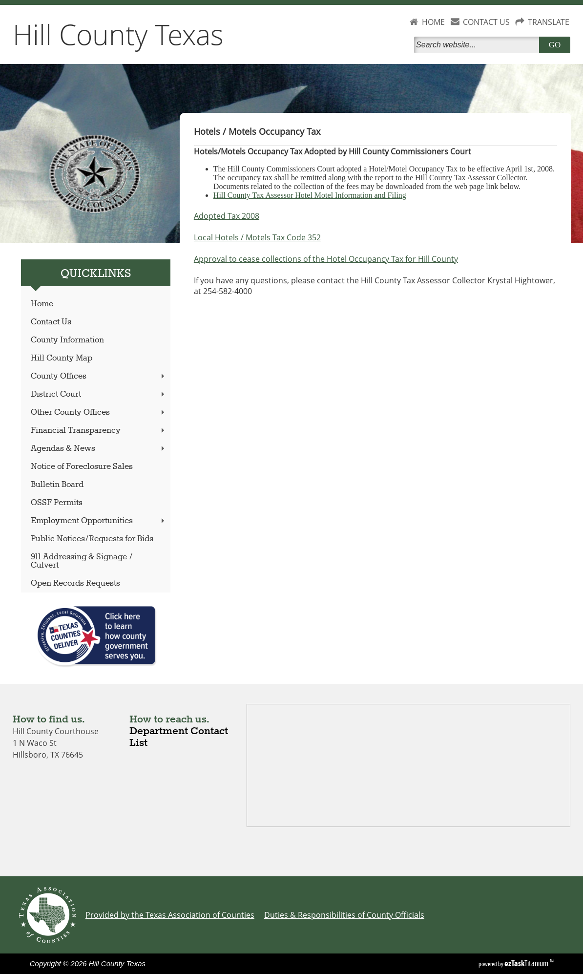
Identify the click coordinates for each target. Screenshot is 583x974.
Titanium (527, 963)
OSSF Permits (57, 503)
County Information (67, 340)
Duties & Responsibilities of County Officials (344, 915)
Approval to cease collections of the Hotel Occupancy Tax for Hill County (326, 259)
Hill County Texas (118, 34)
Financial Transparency (99, 430)
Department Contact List (178, 737)
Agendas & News (99, 449)
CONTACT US (486, 22)
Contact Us (51, 322)
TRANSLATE (548, 22)
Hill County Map (61, 358)
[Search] (478, 45)
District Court (99, 394)
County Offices (99, 376)
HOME (433, 22)
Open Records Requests (75, 583)
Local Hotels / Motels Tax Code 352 (257, 237)
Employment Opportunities (99, 521)
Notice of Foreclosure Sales (82, 467)
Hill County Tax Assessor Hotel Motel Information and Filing (309, 195)
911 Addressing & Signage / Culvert (82, 561)
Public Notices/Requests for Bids (92, 539)
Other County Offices (99, 412)
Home (42, 304)
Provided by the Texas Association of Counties (169, 915)
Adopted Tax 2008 (226, 216)
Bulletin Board (57, 485)
